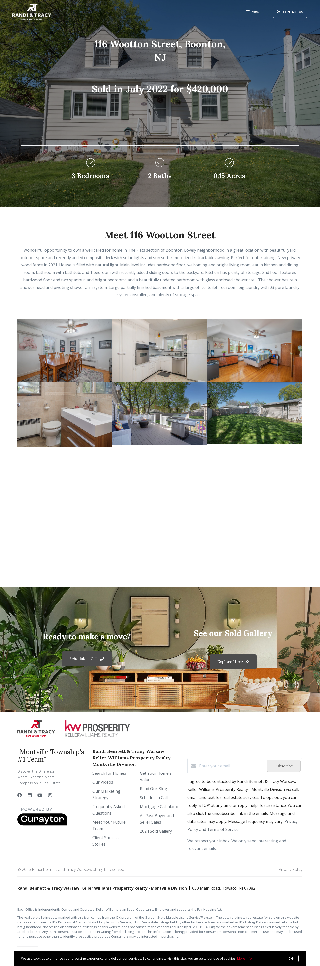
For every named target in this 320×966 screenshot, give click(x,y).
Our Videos (102, 782)
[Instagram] (50, 795)
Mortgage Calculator (159, 806)
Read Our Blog (153, 788)
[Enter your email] (231, 765)
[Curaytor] (43, 824)
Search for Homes (109, 773)
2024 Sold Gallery (156, 831)
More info (244, 958)
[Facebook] (20, 795)
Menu (252, 12)
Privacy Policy (290, 869)
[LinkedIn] (30, 795)
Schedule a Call (154, 797)
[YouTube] (40, 795)
